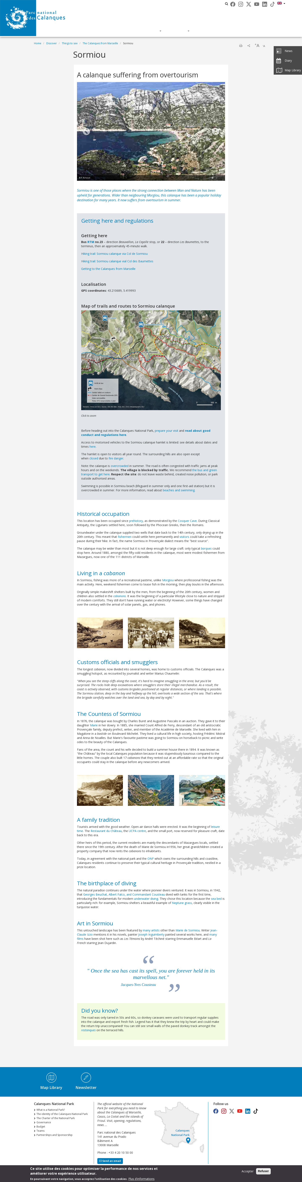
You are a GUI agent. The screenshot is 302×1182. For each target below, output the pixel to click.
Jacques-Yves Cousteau (138, 985)
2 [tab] (217, 178)
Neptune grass (182, 903)
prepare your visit (166, 431)
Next (215, 132)
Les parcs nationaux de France (204, 3)
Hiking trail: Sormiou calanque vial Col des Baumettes (117, 261)
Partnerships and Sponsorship (54, 1135)
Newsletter (86, 1087)
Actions (178, 30)
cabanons (119, 596)
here (93, 447)
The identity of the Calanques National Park (62, 1114)
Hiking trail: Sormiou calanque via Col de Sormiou (114, 254)
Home (37, 43)
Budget (40, 1126)
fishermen (124, 537)
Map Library (51, 1087)
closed (93, 458)
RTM (90, 242)
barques (206, 548)
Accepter (248, 1171)
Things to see (70, 43)
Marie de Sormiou (188, 930)
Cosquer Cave (187, 521)
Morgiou (153, 195)
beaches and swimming (179, 490)
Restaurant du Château (106, 831)
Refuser (263, 1171)
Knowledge (146, 30)
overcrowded (120, 466)
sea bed (216, 899)
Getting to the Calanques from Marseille (108, 269)
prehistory (136, 521)
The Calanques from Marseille (100, 43)
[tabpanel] (151, 132)
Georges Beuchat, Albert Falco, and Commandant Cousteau (124, 894)
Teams (40, 1131)
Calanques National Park (160, 3)
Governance (43, 1122)
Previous (86, 132)
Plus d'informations (141, 1179)
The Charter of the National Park (55, 1118)
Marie (94, 725)
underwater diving (146, 899)
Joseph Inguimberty (151, 934)
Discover (114, 30)
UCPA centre (137, 831)
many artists (151, 930)
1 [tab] (212, 178)
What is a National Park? (50, 1110)
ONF (150, 859)
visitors (184, 537)
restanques (88, 1030)
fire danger (116, 458)
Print (241, 45)
